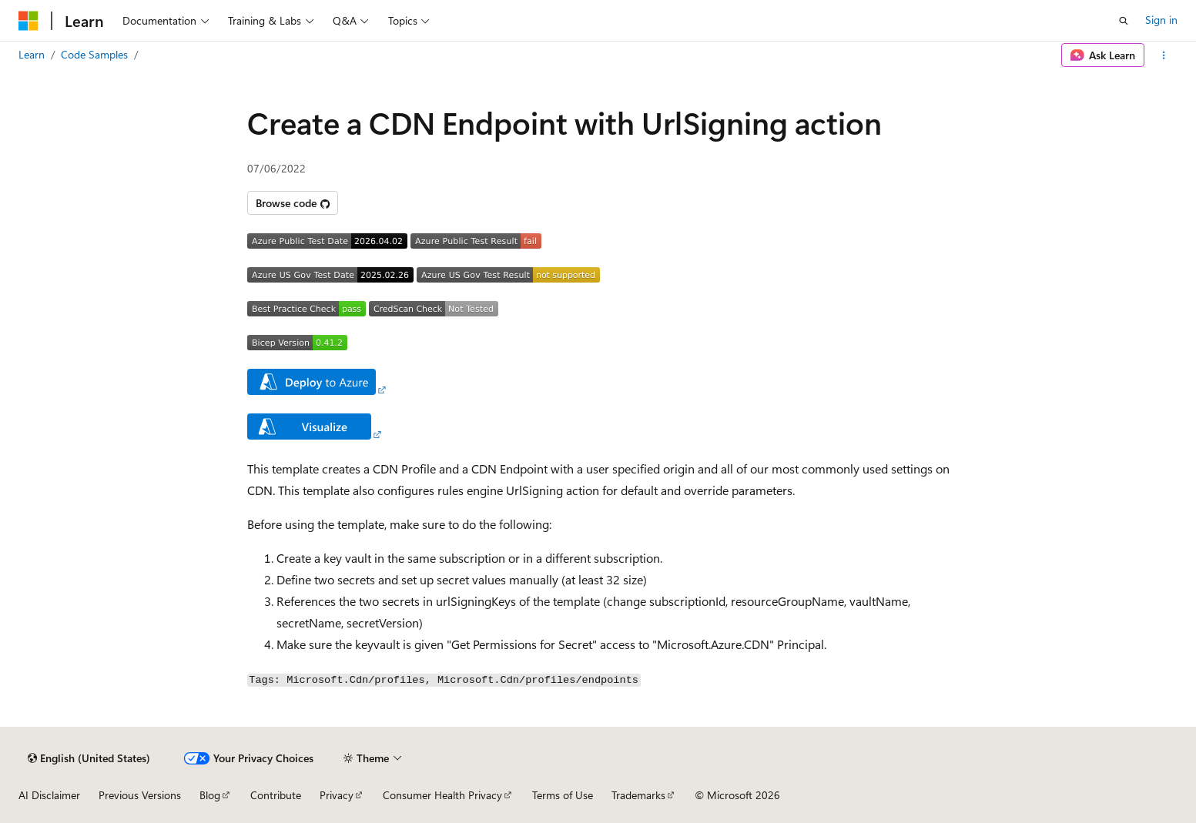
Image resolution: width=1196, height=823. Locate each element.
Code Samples (94, 54)
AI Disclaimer (49, 795)
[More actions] (1164, 55)
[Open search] (1123, 21)
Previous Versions (140, 795)
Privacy (336, 795)
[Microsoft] (28, 21)
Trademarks (638, 795)
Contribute (275, 795)
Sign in (1161, 19)
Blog (209, 795)
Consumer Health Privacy (442, 795)
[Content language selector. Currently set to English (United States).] (88, 758)
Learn (31, 54)
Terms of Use (562, 795)
